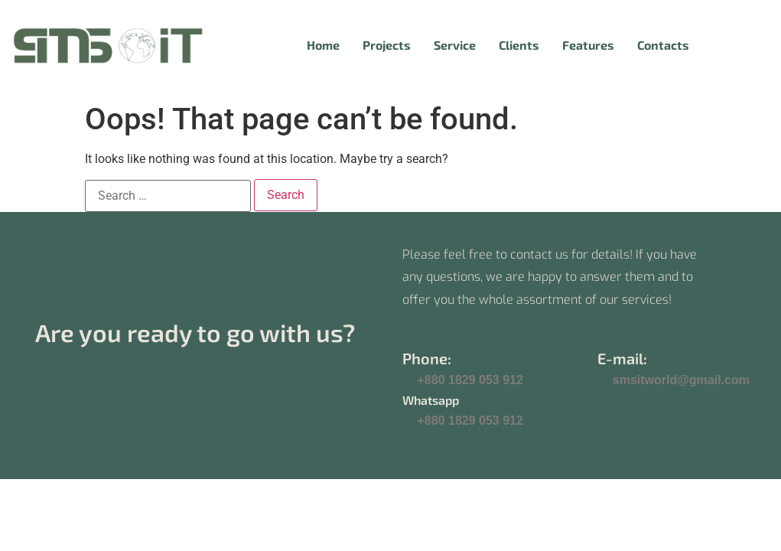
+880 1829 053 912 (470, 379)
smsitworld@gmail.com (681, 379)
